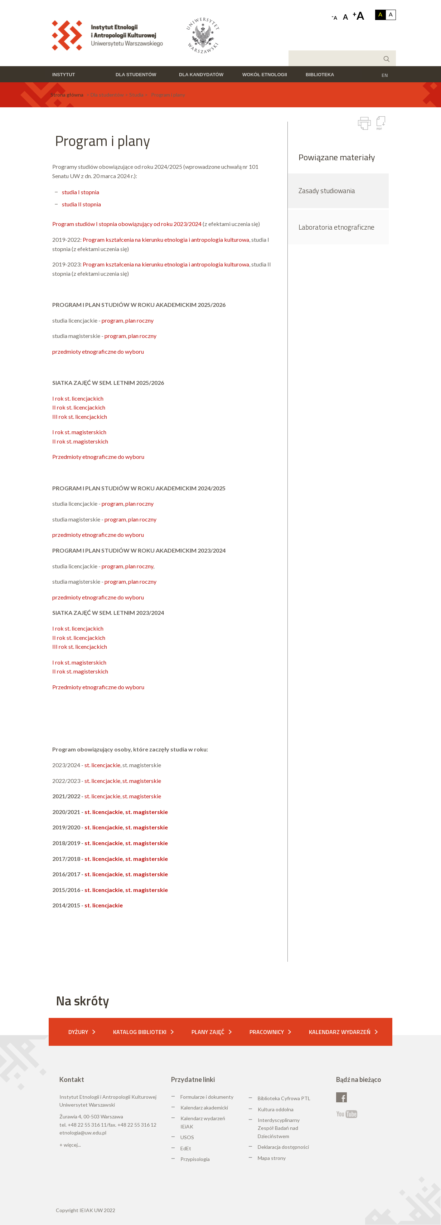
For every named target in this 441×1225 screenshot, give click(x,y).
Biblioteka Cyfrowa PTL (284, 1098)
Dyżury (78, 1032)
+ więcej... (70, 1145)
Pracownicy (266, 1032)
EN (385, 75)
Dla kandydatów (201, 74)
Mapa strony (272, 1158)
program (112, 320)
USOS (187, 1137)
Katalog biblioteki (139, 1032)
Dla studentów (136, 74)
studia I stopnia (80, 191)
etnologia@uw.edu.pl (82, 1133)
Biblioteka (320, 74)
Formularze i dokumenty (206, 1097)
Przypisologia (195, 1159)
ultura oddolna (277, 1109)
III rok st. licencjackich (79, 416)
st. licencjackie (102, 764)
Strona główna (66, 95)
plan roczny (139, 320)
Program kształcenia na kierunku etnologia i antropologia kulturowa (166, 239)
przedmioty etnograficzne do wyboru (98, 351)
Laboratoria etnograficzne (336, 227)
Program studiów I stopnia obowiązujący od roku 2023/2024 (127, 223)
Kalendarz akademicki (204, 1107)
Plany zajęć (208, 1032)
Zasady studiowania (327, 190)
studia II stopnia (81, 204)
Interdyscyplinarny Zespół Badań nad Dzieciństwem (279, 1128)
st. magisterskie (141, 780)
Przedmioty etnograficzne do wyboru (98, 456)
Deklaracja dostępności (283, 1147)
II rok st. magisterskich (80, 441)
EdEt (185, 1148)
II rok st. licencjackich (78, 407)
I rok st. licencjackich (77, 398)
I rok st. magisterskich (79, 431)
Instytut (63, 74)
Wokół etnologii (264, 74)
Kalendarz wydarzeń (339, 1032)
